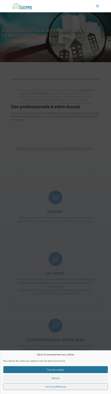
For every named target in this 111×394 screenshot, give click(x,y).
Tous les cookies (55, 369)
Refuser (56, 378)
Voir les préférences (55, 386)
